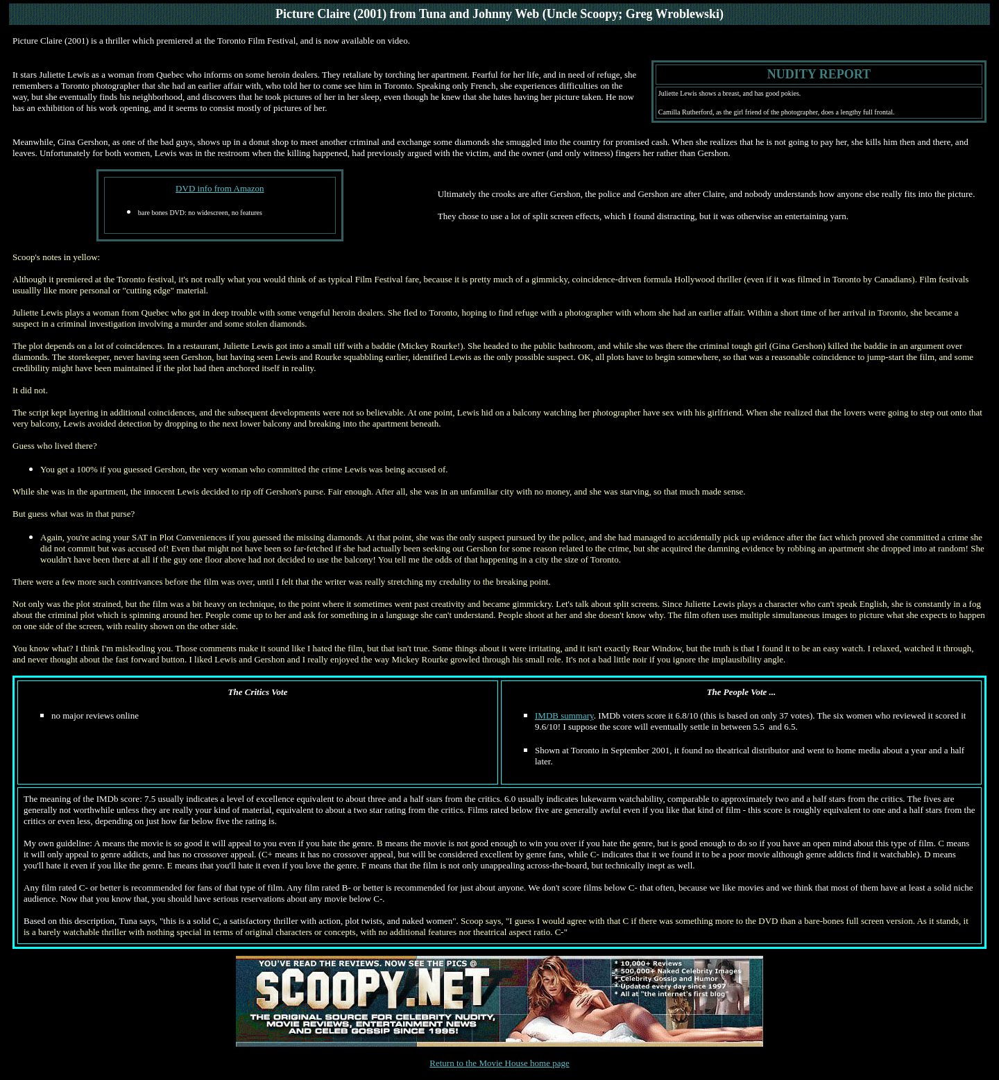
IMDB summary (564, 715)
